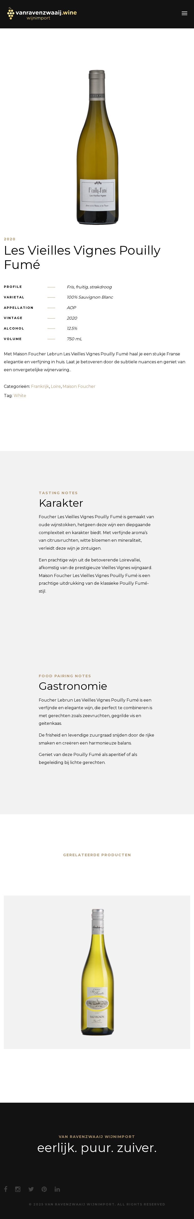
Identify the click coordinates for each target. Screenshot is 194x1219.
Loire (56, 386)
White (20, 395)
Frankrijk (40, 386)
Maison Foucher (79, 386)
